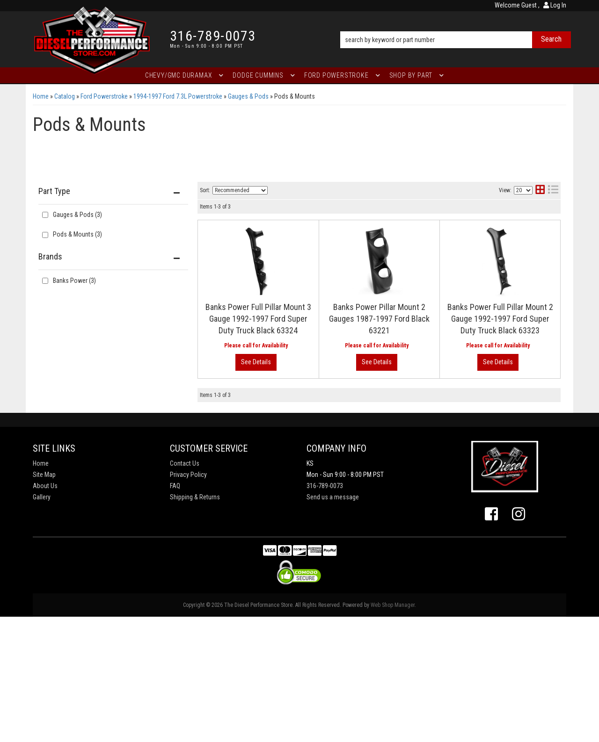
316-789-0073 (325, 611)
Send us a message (333, 622)
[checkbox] (45, 281)
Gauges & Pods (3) (77, 214)
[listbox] (240, 190)
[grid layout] (540, 190)
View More (522, 262)
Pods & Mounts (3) (77, 234)
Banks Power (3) (74, 280)
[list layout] (553, 190)
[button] (455, 26)
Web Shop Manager (393, 730)
